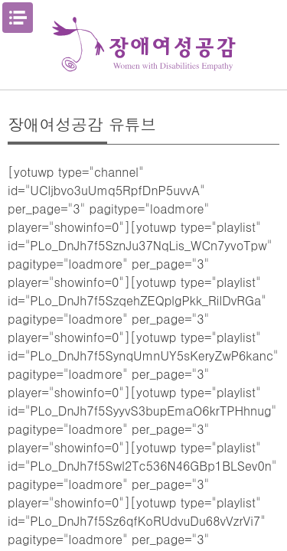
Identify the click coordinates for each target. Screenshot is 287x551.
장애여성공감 (144, 44)
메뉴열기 (17, 17)
